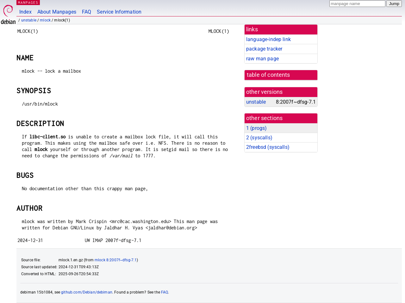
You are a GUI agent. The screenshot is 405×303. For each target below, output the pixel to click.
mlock (45, 20)
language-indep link (268, 39)
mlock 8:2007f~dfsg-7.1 (116, 260)
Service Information (119, 12)
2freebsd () (268, 147)
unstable (28, 20)
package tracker (264, 49)
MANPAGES (28, 2)
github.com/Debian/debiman (86, 292)
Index (25, 12)
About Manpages (56, 12)
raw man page (262, 59)
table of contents (268, 75)
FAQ (86, 12)
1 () (256, 128)
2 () (259, 138)
